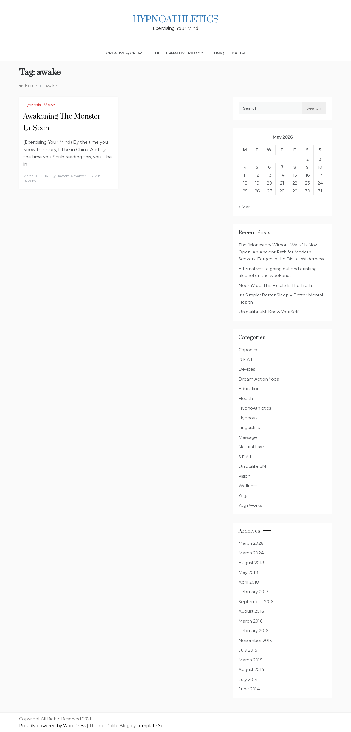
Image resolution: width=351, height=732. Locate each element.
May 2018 (248, 572)
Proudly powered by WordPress (53, 725)
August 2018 (251, 562)
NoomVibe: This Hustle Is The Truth (275, 285)
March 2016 (250, 621)
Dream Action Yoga (259, 379)
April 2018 (249, 582)
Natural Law (251, 446)
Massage (248, 437)
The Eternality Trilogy (178, 53)
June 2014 (249, 688)
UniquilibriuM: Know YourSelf (268, 311)
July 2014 (248, 679)
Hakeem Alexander (71, 176)
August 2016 (251, 611)
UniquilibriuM (229, 53)
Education (249, 388)
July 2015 (248, 650)
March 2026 (251, 543)
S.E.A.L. (246, 456)
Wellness (248, 485)
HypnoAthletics (175, 20)
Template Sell (151, 725)
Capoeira (248, 349)
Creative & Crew (124, 53)
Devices (247, 369)
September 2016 (256, 601)
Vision (49, 105)
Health (246, 398)
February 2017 (253, 591)
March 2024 (251, 552)
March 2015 (250, 659)
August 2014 (251, 669)
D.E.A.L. (246, 359)
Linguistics (249, 427)
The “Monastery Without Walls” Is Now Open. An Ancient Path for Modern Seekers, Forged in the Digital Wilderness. (282, 251)
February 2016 (253, 630)
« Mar (244, 206)
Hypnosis (32, 105)
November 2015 (255, 640)
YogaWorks (250, 505)
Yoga (244, 495)
